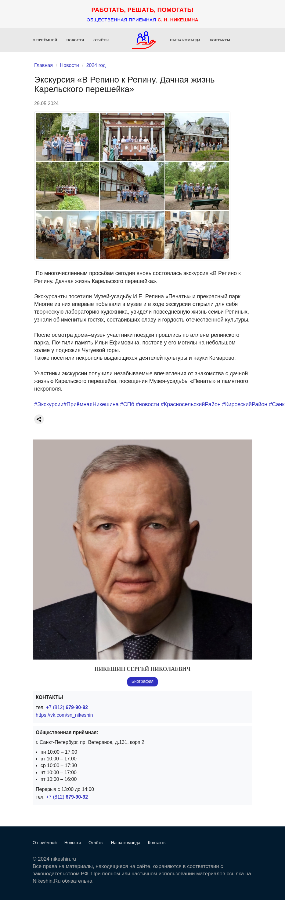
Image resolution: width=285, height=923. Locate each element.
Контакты (220, 40)
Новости (75, 40)
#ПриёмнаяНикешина (91, 404)
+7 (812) (67, 707)
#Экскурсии (48, 404)
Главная (43, 65)
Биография (142, 681)
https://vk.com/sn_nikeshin (64, 715)
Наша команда (185, 40)
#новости (147, 404)
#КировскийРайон (244, 404)
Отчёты (101, 40)
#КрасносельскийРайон (191, 404)
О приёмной (45, 40)
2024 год (96, 65)
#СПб (127, 404)
